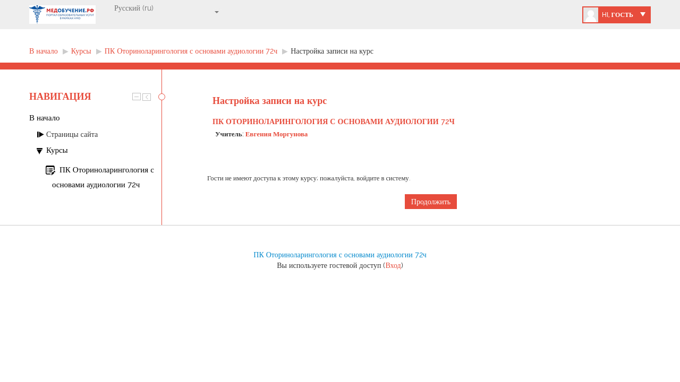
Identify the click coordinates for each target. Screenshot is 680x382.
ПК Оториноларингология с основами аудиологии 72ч (333, 121)
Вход (393, 265)
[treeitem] (95, 117)
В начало (44, 118)
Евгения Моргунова (276, 134)
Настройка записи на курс (332, 51)
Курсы (57, 150)
